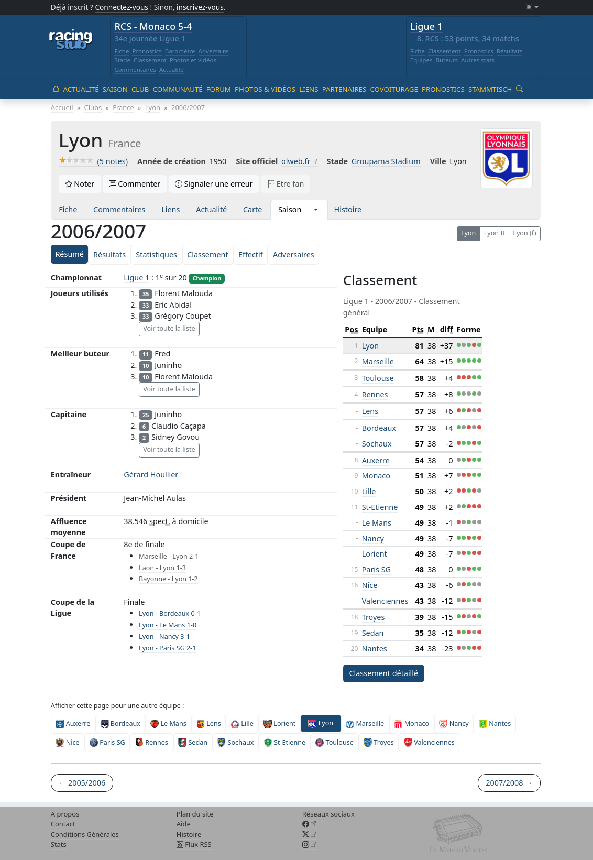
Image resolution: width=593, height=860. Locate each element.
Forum (218, 89)
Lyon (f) (524, 232)
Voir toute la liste (169, 328)
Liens (308, 89)
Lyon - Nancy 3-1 (164, 636)
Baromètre (180, 51)
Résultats (510, 51)
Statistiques (156, 254)
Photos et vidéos (193, 60)
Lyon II (494, 232)
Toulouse (378, 378)
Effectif (250, 254)
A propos (65, 814)
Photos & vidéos (265, 89)
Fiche (121, 51)
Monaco (376, 476)
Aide (184, 824)
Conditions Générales (85, 834)
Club (140, 89)
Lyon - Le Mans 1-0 (167, 624)
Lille (369, 491)
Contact (63, 824)
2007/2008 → (509, 783)
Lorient (374, 554)
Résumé (69, 254)
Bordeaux (379, 428)
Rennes (375, 394)
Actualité (171, 69)
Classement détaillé (383, 673)
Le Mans (376, 523)
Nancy (373, 538)
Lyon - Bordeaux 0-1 (170, 613)
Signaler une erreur (214, 184)
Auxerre (376, 460)
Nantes (374, 649)
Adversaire (214, 51)
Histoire (348, 209)
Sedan (373, 633)
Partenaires (344, 89)
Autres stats (478, 60)
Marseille (378, 361)
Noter (80, 184)
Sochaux (377, 444)
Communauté (178, 89)
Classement (150, 60)
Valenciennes (385, 601)
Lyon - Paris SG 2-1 (167, 648)
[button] (315, 210)
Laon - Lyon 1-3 (162, 567)
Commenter (135, 184)
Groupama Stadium (386, 161)
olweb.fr (295, 161)
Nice (370, 585)
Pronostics (146, 51)
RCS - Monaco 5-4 (153, 26)
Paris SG (376, 569)
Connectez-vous (121, 7)
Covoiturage (394, 89)
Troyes (373, 617)
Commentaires (135, 69)
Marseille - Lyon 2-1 (169, 556)
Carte (252, 209)
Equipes (421, 60)
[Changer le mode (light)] (531, 7)
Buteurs (446, 60)
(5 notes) (93, 161)
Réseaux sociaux (328, 814)
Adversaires (293, 254)
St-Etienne (380, 507)
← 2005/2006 (82, 783)
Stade (122, 60)
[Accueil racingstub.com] (71, 40)
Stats (59, 844)
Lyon (468, 232)
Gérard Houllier (151, 475)
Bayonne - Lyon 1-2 (168, 578)
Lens (370, 411)
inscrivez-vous (200, 7)
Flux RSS (194, 844)
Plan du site (195, 814)
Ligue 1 (426, 26)
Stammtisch (490, 89)
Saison (115, 89)
